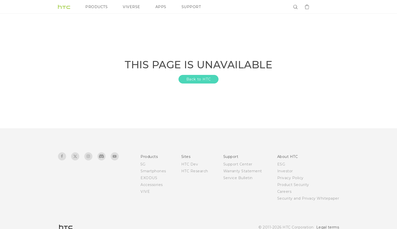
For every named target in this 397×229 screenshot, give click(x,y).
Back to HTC (198, 79)
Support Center (237, 164)
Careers (284, 191)
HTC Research (194, 171)
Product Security (293, 184)
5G (143, 164)
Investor (285, 171)
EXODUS (149, 178)
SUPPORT (191, 7)
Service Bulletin (238, 178)
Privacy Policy (290, 178)
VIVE (145, 191)
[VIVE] (332, 7)
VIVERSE (131, 7)
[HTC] (64, 7)
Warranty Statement (242, 171)
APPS (160, 7)
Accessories (152, 184)
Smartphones (153, 171)
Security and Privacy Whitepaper (308, 198)
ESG (281, 164)
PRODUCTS (96, 7)
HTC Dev (189, 164)
